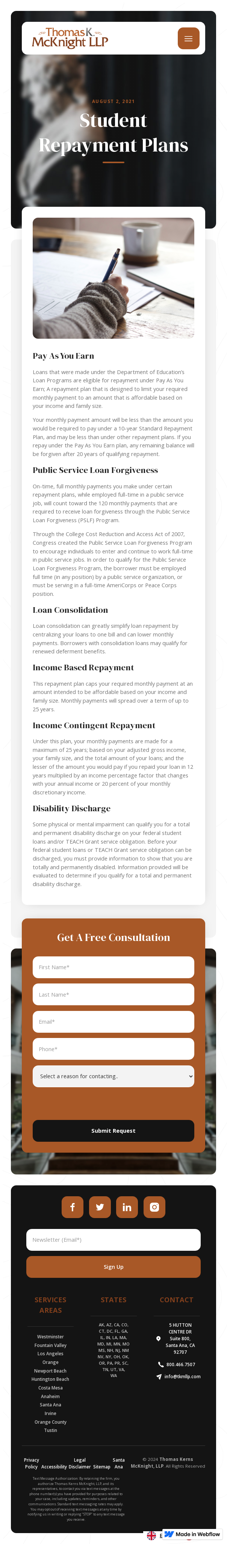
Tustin (50, 1430)
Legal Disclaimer (80, 1463)
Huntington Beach (50, 1379)
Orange (50, 1362)
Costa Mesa (50, 1388)
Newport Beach (50, 1371)
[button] (189, 38)
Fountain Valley (51, 1345)
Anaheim (50, 1396)
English (162, 1535)
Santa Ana (50, 1405)
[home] (68, 38)
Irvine (50, 1413)
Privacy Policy (31, 1463)
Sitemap (101, 1467)
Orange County (51, 1422)
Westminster (50, 1336)
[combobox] (162, 1535)
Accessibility (54, 1467)
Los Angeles (51, 1353)
